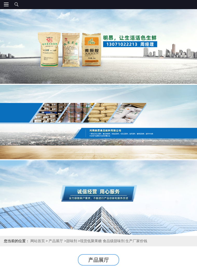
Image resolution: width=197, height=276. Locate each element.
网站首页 (37, 241)
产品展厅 (56, 241)
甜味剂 (71, 241)
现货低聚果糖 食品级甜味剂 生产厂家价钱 (113, 241)
